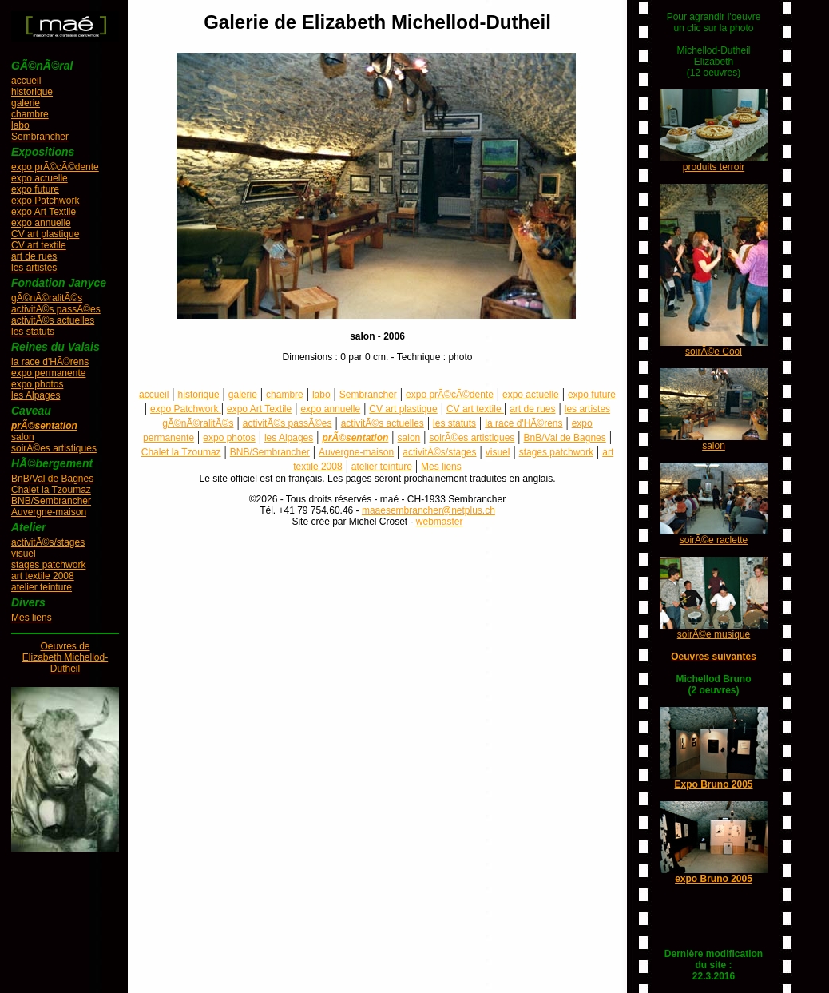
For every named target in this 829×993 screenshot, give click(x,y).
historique (32, 91)
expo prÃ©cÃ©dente (55, 167)
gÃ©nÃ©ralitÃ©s (46, 298)
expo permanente (48, 373)
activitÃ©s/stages (48, 542)
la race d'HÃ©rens (50, 361)
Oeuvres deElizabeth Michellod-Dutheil (65, 657)
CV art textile (38, 245)
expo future (35, 189)
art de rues (34, 256)
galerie (25, 103)
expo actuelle (39, 178)
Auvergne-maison (48, 512)
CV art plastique (45, 234)
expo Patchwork (45, 200)
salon (22, 437)
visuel (23, 553)
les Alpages (35, 395)
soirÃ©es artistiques (54, 448)
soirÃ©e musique (714, 634)
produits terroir (713, 167)
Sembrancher (40, 136)
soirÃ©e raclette (714, 540)
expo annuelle (41, 222)
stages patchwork (48, 564)
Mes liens (31, 617)
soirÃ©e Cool (713, 351)
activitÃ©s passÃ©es (56, 309)
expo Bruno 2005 (713, 878)
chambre (30, 114)
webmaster (439, 521)
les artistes (34, 267)
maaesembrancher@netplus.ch (428, 510)
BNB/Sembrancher (51, 500)
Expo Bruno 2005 (713, 784)
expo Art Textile (43, 211)
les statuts (32, 331)
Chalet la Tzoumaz (51, 489)
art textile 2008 (42, 576)
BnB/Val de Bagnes (52, 478)
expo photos (37, 384)
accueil (26, 80)
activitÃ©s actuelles (52, 320)
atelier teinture (41, 587)
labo (20, 125)
